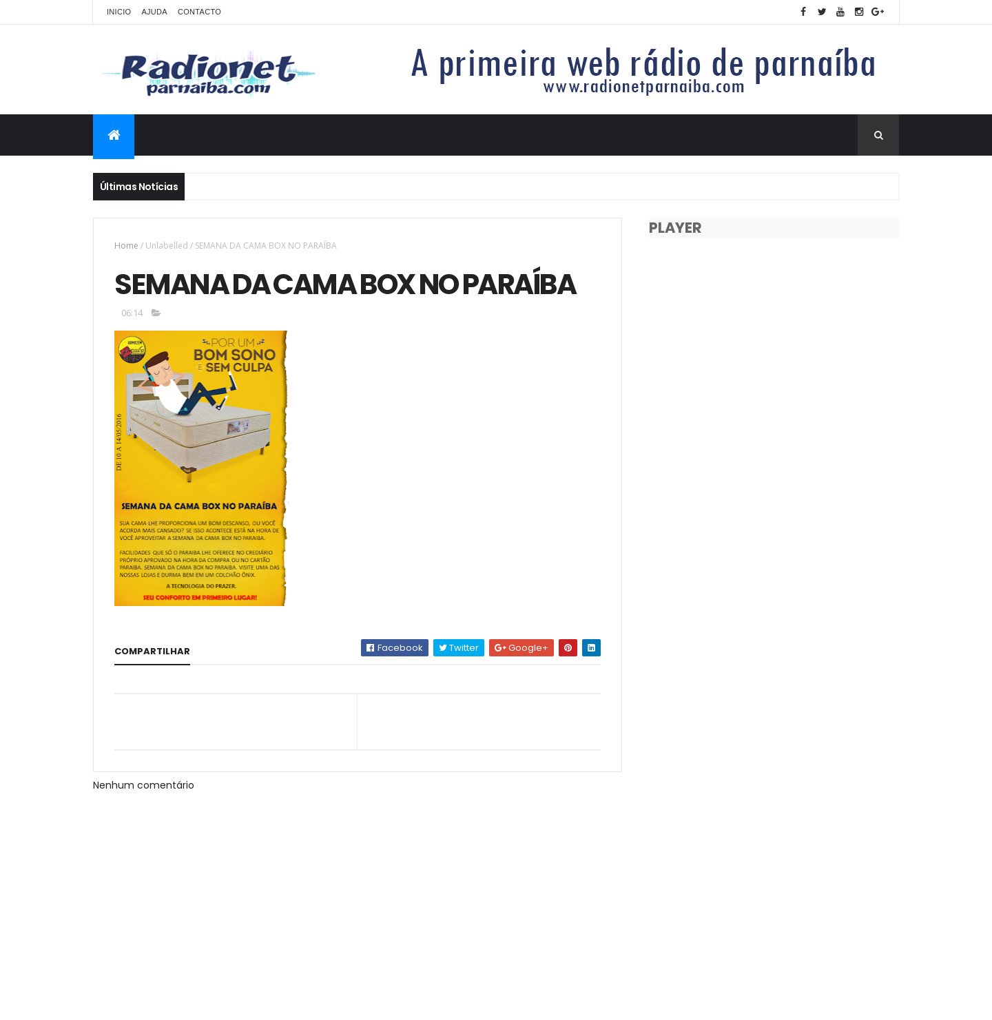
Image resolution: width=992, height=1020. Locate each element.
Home (126, 245)
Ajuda (154, 12)
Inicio (119, 12)
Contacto (199, 12)
